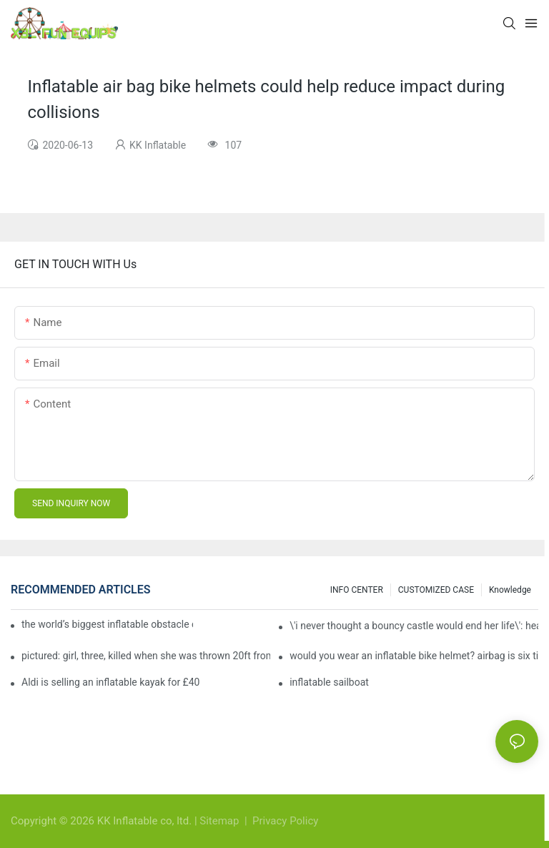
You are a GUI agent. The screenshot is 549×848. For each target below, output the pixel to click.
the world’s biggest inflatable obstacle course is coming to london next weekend (107, 624)
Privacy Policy (285, 820)
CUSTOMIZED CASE (436, 590)
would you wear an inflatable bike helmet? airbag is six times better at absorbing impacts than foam (414, 655)
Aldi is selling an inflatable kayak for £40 (110, 682)
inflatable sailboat (329, 682)
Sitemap (220, 820)
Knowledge (510, 590)
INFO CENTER (356, 590)
